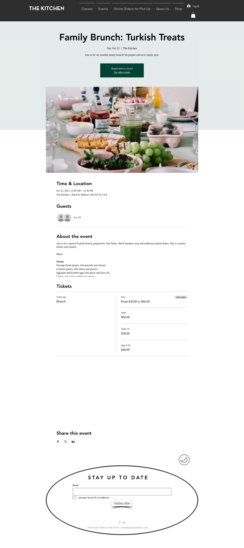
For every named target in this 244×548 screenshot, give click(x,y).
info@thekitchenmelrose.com (134, 527)
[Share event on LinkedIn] (73, 441)
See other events (122, 72)
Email (75, 485)
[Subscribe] (122, 503)
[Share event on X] (65, 441)
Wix (149, 541)
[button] (87, 7)
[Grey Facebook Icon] (119, 522)
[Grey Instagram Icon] (124, 522)
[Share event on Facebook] (57, 441)
